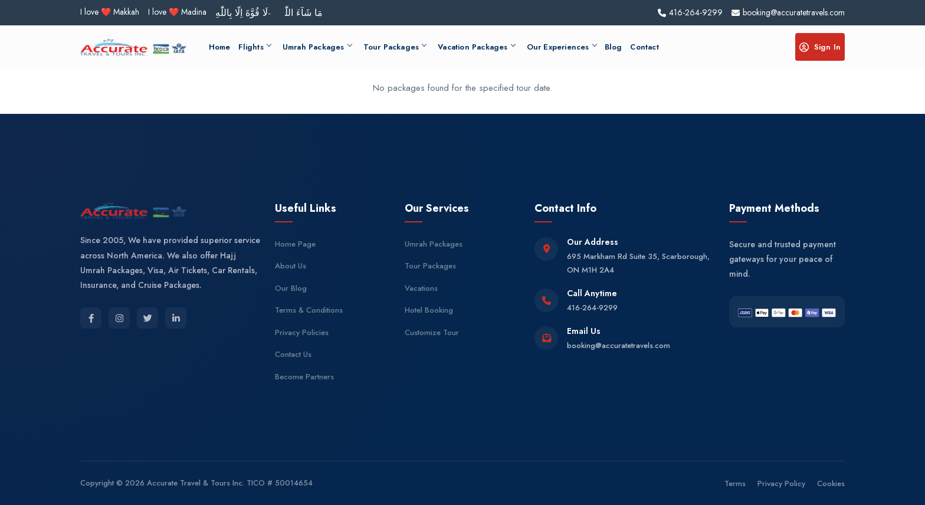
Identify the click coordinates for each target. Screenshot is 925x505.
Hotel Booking (429, 310)
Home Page (295, 244)
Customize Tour (432, 332)
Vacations (421, 288)
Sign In (820, 47)
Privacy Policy (781, 483)
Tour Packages (395, 47)
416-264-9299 (592, 307)
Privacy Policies (302, 332)
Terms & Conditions (309, 310)
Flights (254, 47)
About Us (290, 265)
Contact (644, 47)
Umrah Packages (317, 47)
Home (220, 47)
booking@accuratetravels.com (618, 345)
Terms (735, 483)
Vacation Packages (476, 47)
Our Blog (291, 288)
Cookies (831, 483)
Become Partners (304, 376)
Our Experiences (561, 47)
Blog (613, 47)
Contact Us (293, 354)
